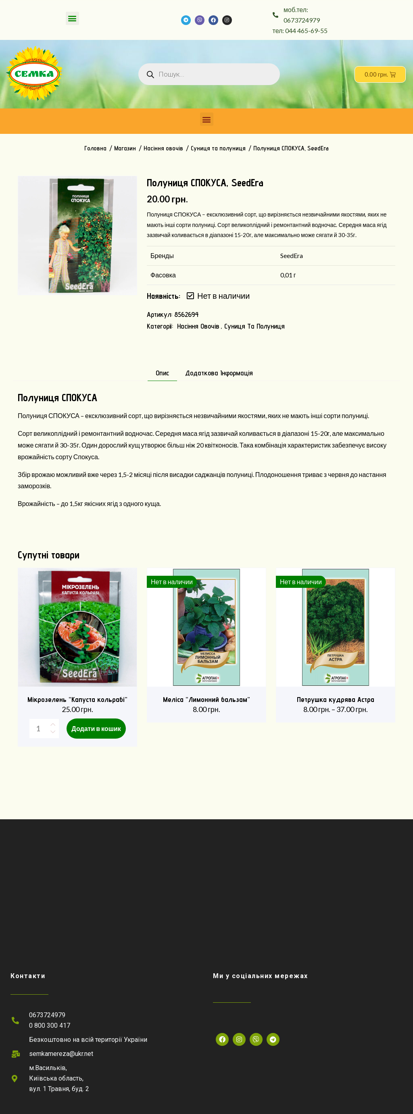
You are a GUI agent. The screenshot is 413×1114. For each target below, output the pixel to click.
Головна (95, 148)
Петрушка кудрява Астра (335, 699)
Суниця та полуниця (218, 148)
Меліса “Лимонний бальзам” (206, 699)
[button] (72, 18)
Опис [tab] (162, 373)
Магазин (125, 148)
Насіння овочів (163, 148)
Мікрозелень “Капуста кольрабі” (77, 699)
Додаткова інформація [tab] (219, 373)
